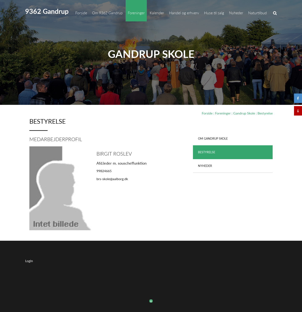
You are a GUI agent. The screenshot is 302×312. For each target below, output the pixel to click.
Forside (207, 113)
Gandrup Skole (151, 54)
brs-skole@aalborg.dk (112, 179)
